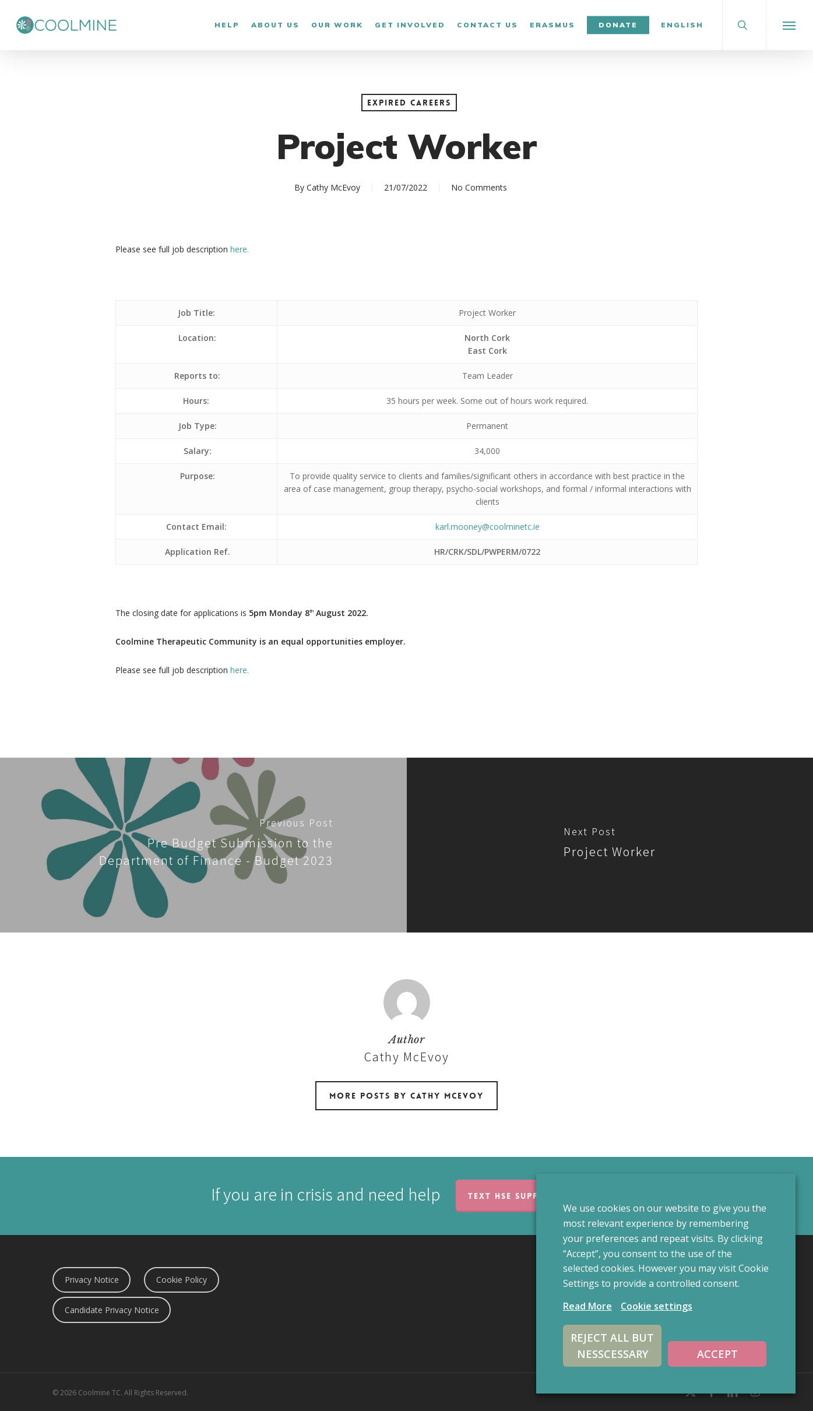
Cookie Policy (181, 1279)
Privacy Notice (92, 1279)
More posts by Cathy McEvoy (406, 1095)
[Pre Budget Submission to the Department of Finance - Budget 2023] (203, 845)
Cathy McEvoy (333, 187)
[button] (789, 25)
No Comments (479, 187)
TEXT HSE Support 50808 (529, 1196)
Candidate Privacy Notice (112, 1309)
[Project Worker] (610, 845)
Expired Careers (409, 102)
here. (239, 249)
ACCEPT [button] (717, 1354)
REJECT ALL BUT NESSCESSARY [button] (612, 1346)
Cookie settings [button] (656, 1306)
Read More (587, 1306)
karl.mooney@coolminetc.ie (487, 526)
